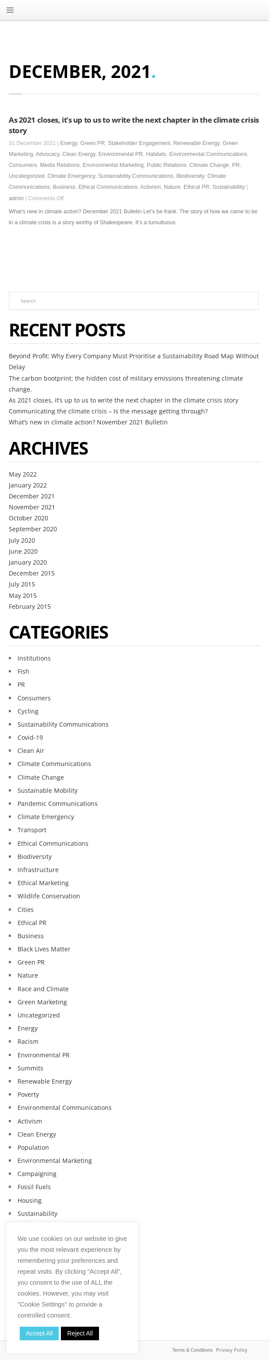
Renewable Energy (196, 143)
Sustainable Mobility (48, 790)
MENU (10, 10)
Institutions (34, 658)
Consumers (23, 165)
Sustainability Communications (135, 176)
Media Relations (59, 165)
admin (16, 198)
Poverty (28, 1094)
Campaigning (37, 1173)
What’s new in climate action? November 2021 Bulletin (88, 422)
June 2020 (23, 551)
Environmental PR (121, 154)
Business (64, 187)
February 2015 (30, 606)
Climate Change (209, 165)
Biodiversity (190, 176)
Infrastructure (38, 869)
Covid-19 (30, 737)
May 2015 (23, 595)
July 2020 (22, 540)
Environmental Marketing (113, 165)
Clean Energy (78, 154)
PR (236, 165)
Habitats (156, 154)
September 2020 (33, 529)
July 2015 (22, 584)
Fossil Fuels (34, 1187)
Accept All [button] (39, 1333)
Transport (32, 830)
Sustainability (228, 187)
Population (33, 1147)
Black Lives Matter (44, 949)
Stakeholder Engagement (139, 143)
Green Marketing (42, 1002)
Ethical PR (196, 187)
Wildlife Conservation (49, 896)
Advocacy (48, 154)
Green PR (92, 143)
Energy (68, 143)
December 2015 (32, 573)
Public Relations (166, 165)
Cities (26, 909)
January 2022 (28, 485)
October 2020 (28, 518)
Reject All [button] (79, 1333)
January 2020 (28, 562)
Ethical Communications (108, 187)
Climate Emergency (71, 176)
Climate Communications (54, 763)
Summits (30, 1068)
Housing (30, 1200)
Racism (28, 1041)
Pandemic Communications (58, 803)
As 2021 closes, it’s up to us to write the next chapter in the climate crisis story (123, 400)
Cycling (28, 711)
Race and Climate (43, 989)
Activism (150, 187)
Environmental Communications (208, 154)
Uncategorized (26, 176)
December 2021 (32, 496)
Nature (172, 187)
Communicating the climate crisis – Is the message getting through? (108, 411)
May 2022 (23, 474)
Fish (23, 671)
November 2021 (32, 507)
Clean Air (31, 750)
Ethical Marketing (43, 883)
